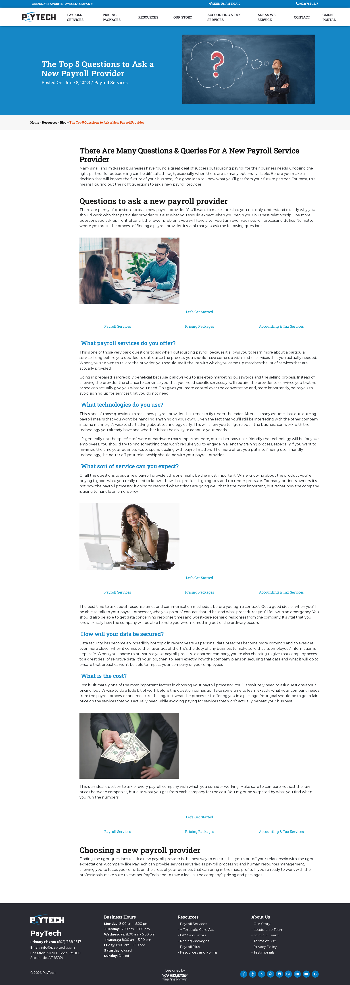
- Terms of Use (262, 940)
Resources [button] (148, 17)
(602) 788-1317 (307, 4)
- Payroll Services (191, 924)
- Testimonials (262, 950)
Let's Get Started (199, 311)
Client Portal (329, 17)
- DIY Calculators (190, 934)
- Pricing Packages (192, 940)
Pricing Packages (112, 17)
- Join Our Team (263, 934)
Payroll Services (75, 17)
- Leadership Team (265, 929)
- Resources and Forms (196, 950)
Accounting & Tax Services (224, 17)
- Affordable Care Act (194, 929)
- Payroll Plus (188, 945)
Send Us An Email (224, 4)
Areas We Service (267, 17)
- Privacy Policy (263, 945)
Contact (302, 17)
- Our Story (259, 924)
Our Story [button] (182, 17)
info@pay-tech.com (56, 947)
